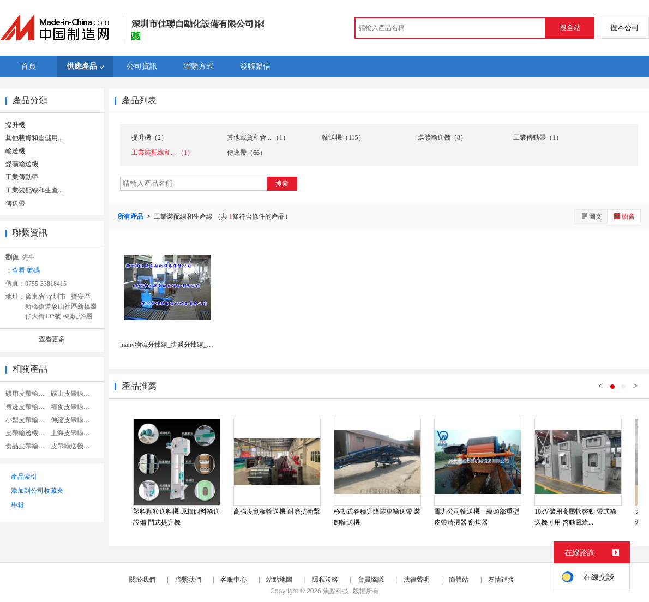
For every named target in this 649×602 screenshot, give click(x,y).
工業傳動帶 (21, 177)
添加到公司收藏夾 (37, 491)
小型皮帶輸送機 (28, 420)
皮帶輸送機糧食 (74, 446)
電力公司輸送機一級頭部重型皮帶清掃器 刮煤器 (476, 517)
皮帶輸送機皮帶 (28, 433)
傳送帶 (15, 203)
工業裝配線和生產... (34, 190)
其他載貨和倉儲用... (34, 138)
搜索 (282, 184)
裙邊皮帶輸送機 (28, 407)
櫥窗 (624, 216)
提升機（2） (149, 137)
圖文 (591, 216)
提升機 (15, 125)
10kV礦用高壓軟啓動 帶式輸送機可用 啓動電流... (575, 517)
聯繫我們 (188, 579)
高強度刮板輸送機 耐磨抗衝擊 (276, 511)
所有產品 (131, 216)
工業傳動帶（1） (537, 137)
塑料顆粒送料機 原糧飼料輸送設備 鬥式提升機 (176, 517)
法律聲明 (417, 579)
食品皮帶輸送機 (28, 446)
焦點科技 (336, 591)
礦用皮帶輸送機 (28, 394)
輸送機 (15, 151)
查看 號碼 (26, 270)
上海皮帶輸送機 (74, 433)
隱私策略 (325, 579)
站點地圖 (279, 579)
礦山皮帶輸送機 (74, 394)
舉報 (17, 505)
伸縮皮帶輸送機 (74, 420)
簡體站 (458, 579)
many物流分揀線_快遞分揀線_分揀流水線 (179, 344)
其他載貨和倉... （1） (258, 137)
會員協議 (371, 579)
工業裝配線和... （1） (162, 152)
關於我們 (142, 579)
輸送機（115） (343, 137)
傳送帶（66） (246, 152)
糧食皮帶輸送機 (74, 407)
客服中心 (233, 579)
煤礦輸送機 (21, 164)
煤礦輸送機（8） (442, 137)
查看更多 (52, 339)
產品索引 (24, 476)
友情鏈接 (501, 579)
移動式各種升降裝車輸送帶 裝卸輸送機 (377, 517)
